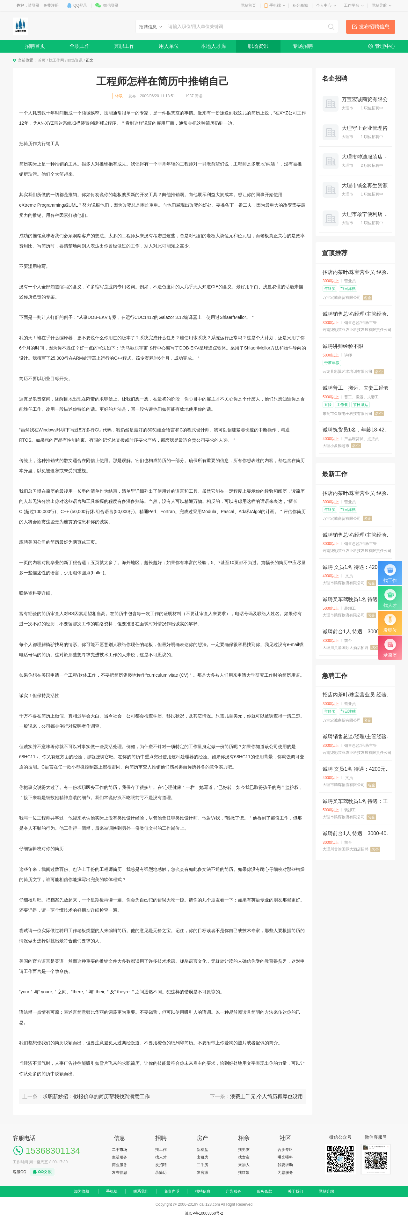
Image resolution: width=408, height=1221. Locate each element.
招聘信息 (202, 1191)
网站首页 (248, 5)
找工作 (161, 1149)
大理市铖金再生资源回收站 (372, 185)
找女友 (244, 1157)
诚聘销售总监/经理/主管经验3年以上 (358, 314)
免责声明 (171, 1191)
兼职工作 (124, 46)
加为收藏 (81, 1191)
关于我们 (295, 1191)
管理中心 (385, 46)
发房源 (202, 1172)
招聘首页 (35, 46)
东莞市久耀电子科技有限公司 (347, 413)
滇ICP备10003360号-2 (204, 1213)
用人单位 (169, 46)
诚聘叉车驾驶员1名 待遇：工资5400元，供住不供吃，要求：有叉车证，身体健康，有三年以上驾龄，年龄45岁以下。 (358, 599)
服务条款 (264, 1191)
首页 (42, 60)
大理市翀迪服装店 (362, 156)
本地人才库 (213, 46)
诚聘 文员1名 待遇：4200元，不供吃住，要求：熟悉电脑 (358, 567)
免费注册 (51, 5)
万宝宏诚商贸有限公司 (367, 99)
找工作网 (56, 60)
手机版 (112, 1191)
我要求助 (285, 1165)
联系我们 (141, 1191)
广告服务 (233, 1191)
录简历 (161, 1172)
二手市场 (119, 1149)
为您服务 (285, 1172)
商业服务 (119, 1165)
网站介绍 (326, 1191)
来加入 (244, 1165)
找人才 (161, 1157)
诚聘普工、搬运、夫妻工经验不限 (358, 388)
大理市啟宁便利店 (362, 214)
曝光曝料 (285, 1157)
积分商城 (300, 5)
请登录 (34, 5)
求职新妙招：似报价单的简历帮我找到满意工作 (96, 1096)
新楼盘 (202, 1149)
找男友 (244, 1149)
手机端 (275, 5)
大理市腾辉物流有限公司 (344, 583)
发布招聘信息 (374, 26)
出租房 (202, 1157)
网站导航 (379, 5)
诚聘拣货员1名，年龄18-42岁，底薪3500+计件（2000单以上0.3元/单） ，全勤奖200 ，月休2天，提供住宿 (358, 429)
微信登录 (111, 5)
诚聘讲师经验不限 (343, 346)
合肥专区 (285, 1149)
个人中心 (324, 5)
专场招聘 (303, 46)
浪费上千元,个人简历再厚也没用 (266, 1096)
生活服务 (119, 1157)
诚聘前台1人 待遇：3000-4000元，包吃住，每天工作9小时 (358, 631)
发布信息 (119, 1172)
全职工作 (79, 46)
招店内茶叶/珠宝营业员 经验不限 (358, 272)
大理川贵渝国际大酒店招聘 (345, 647)
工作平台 (351, 5)
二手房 (202, 1165)
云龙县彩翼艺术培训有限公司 (347, 371)
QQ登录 (80, 5)
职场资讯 (258, 46)
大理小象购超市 (336, 446)
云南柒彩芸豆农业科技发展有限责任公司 (357, 329)
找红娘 (244, 1172)
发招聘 (161, 1165)
